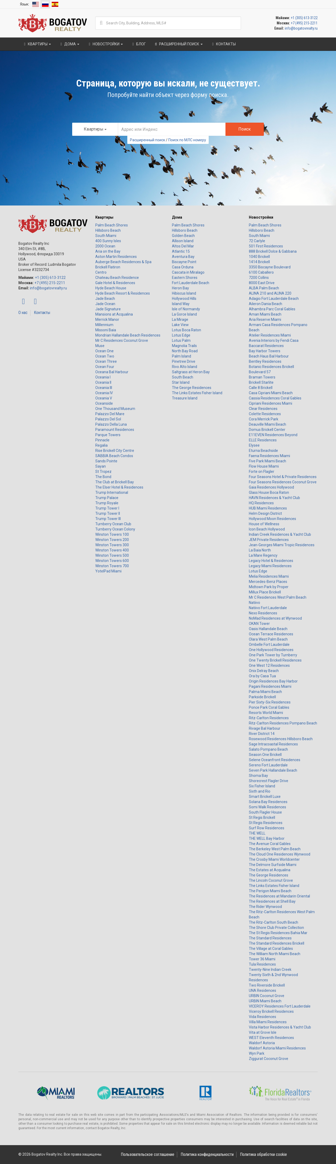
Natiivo (254, 602)
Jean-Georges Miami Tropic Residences (281, 545)
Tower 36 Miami (262, 959)
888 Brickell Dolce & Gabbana (273, 251)
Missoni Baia (105, 330)
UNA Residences (262, 990)
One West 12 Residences (269, 665)
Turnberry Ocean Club (113, 524)
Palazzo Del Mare (109, 414)
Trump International (111, 492)
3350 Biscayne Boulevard (270, 267)
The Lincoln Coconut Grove (271, 880)
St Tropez (103, 471)
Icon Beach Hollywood (267, 529)
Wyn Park (256, 1053)
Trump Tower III (108, 519)
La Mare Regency (263, 555)
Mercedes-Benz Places (268, 582)
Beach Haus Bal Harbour (269, 356)
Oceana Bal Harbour (111, 372)
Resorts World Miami (266, 713)
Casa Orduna (182, 267)
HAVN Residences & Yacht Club (274, 498)
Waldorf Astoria (262, 1043)
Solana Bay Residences (268, 802)
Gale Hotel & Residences (115, 283)
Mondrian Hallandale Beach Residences (127, 335)
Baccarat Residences (266, 346)
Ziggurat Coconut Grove (268, 1059)
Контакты (42, 312)
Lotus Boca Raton (186, 330)
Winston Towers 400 (112, 550)
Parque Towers (107, 435)
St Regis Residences (265, 823)
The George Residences (191, 388)
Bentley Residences (265, 361)
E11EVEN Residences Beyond (273, 435)
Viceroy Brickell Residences (271, 1011)
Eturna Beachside (263, 450)
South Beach (182, 377)
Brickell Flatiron (107, 267)
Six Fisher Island (262, 786)
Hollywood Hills (184, 298)
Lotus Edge (181, 335)
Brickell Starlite (261, 382)
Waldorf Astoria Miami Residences (277, 1048)
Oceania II (103, 382)
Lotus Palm (181, 340)
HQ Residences (261, 503)
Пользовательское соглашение (147, 1154)
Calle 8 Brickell (260, 388)
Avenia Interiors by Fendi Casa (273, 340)
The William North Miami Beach (274, 954)
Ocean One (104, 351)
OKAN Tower (259, 623)
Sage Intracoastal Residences (273, 744)
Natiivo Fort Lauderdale (268, 608)
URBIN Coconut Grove (266, 996)
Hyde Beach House (110, 288)
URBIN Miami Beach (265, 1001)
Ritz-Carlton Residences (269, 718)
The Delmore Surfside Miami (272, 865)
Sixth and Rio (259, 791)
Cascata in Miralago (188, 272)
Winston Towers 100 (112, 534)
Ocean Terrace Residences (271, 634)
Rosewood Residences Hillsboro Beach (281, 739)
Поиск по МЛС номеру (187, 140)
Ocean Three (106, 361)
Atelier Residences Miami (270, 335)
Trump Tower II (107, 513)
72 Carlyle (257, 241)
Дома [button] (69, 44)
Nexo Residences (263, 613)
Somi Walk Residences (267, 807)
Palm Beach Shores (111, 225)
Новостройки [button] (105, 44)
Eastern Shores (184, 277)
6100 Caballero (261, 272)
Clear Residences (263, 409)
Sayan (100, 466)
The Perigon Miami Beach (270, 891)
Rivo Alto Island (184, 367)
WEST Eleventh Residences (271, 1038)
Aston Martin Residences (116, 257)
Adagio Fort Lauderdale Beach (274, 298)
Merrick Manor (107, 319)
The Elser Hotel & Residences (119, 487)
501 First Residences (266, 246)
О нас (23, 312)
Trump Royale (106, 503)
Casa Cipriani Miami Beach (271, 393)
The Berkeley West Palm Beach (275, 849)
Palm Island (181, 356)
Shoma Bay (258, 775)
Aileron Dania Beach (265, 304)
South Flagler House (265, 812)
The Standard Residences (270, 938)
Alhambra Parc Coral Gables (272, 309)
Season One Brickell (265, 754)
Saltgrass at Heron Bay (191, 372)
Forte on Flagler (261, 471)
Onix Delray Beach (264, 671)
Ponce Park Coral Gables (269, 707)
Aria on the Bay (107, 251)
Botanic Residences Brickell (271, 367)
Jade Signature (108, 309)
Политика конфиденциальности (207, 1154)
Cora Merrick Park (263, 419)
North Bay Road (185, 351)
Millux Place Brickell (265, 592)
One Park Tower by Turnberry (273, 655)
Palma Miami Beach (265, 692)
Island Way (181, 304)
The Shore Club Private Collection (276, 927)
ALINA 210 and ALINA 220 (270, 293)
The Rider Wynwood (265, 907)
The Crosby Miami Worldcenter (274, 859)
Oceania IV (104, 393)
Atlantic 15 (181, 251)
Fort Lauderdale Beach (190, 283)
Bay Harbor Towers (264, 351)
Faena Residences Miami (269, 456)
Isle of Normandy (186, 309)
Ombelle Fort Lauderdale (269, 644)
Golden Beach (183, 236)
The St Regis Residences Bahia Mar (278, 933)
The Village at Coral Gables (271, 948)
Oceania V (103, 398)
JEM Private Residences (269, 540)
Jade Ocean (105, 304)
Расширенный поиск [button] (178, 44)
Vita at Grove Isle (262, 1032)
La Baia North (260, 550)
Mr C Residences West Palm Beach (277, 597)
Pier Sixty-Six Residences (270, 702)
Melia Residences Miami (269, 576)
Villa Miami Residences (268, 1022)
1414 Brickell (259, 262)
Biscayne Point (184, 262)
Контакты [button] (223, 44)
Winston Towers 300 (112, 545)
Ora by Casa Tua (262, 676)
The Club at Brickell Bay (114, 482)
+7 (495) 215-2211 (304, 23)
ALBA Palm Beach (264, 288)
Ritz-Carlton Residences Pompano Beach (283, 723)
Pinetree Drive (183, 361)
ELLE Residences (263, 440)
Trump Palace (106, 498)
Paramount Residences (114, 429)
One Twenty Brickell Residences (275, 660)
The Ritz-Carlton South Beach (273, 922)
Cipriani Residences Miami (270, 403)
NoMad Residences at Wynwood (275, 618)
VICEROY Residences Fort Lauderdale (280, 1006)
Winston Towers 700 (112, 566)
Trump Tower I (107, 508)
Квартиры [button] (36, 44)
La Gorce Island (184, 314)
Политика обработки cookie (263, 1154)
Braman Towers (262, 377)
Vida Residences (262, 1017)
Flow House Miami (264, 466)
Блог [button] (138, 44)
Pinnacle (102, 440)
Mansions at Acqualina (114, 314)
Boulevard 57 (260, 372)
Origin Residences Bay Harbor (273, 681)
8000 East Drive (262, 283)
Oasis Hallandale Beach (268, 629)
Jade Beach (105, 298)
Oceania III (103, 388)
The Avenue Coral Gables (270, 844)
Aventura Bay (183, 257)
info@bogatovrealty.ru (301, 28)
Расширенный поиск (147, 140)
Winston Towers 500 (112, 555)
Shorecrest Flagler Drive (268, 781)
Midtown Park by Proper (268, 587)
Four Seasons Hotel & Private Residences (283, 477)
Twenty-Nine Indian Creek (270, 969)
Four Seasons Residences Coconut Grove (283, 482)
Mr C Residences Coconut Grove (121, 340)
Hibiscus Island (184, 293)
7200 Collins (259, 277)
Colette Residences (265, 414)
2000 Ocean (105, 246)
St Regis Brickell (262, 817)
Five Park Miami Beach (267, 461)
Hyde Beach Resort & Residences (122, 293)
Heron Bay (180, 288)
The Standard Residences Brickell (276, 943)
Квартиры (104, 217)
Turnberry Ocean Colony (115, 529)
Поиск (244, 129)
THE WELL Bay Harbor (267, 838)
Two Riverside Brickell (267, 985)
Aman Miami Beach (265, 314)
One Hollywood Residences (271, 650)
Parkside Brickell (262, 697)
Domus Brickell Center (267, 429)
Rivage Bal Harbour (264, 728)
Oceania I (103, 377)
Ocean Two (104, 356)
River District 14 (262, 734)
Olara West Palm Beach (268, 639)
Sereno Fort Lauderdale (268, 765)
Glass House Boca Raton (269, 492)
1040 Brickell (259, 257)
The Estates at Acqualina (269, 870)
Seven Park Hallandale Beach (273, 770)
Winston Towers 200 (112, 540)
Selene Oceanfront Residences (274, 760)
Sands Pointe (106, 461)
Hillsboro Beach (108, 230)
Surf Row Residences (266, 828)
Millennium (104, 325)
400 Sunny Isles (108, 241)
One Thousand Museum (115, 409)
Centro (101, 272)
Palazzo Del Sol (108, 419)
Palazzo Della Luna (111, 424)
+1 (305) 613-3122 (304, 18)
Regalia (101, 445)
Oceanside (104, 403)
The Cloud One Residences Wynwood (279, 854)
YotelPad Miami (108, 571)
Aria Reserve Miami (265, 319)
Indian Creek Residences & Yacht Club (280, 534)
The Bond (103, 477)
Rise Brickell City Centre (114, 450)
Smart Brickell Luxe (265, 796)
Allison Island (182, 241)
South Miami (105, 236)
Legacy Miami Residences (270, 566)
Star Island (181, 382)
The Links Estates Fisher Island (197, 393)
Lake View (180, 325)
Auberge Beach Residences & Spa (123, 262)
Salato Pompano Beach (268, 749)
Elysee (254, 445)
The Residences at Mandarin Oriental (279, 896)
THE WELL (257, 833)
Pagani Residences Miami (270, 686)
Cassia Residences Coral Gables (275, 398)
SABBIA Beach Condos (114, 456)
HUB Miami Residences (268, 508)
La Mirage (180, 319)
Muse (99, 346)
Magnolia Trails (184, 346)
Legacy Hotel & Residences (271, 561)
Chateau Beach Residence (117, 277)
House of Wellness (264, 524)
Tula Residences (262, 964)
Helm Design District (265, 513)
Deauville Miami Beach (267, 424)
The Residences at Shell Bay (272, 901)
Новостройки (261, 217)
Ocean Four (104, 367)
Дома (177, 217)
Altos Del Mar (183, 246)
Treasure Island (184, 398)
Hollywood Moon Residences (272, 519)
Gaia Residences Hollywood (271, 487)
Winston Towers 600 (112, 561)
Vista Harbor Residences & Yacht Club (280, 1027)
